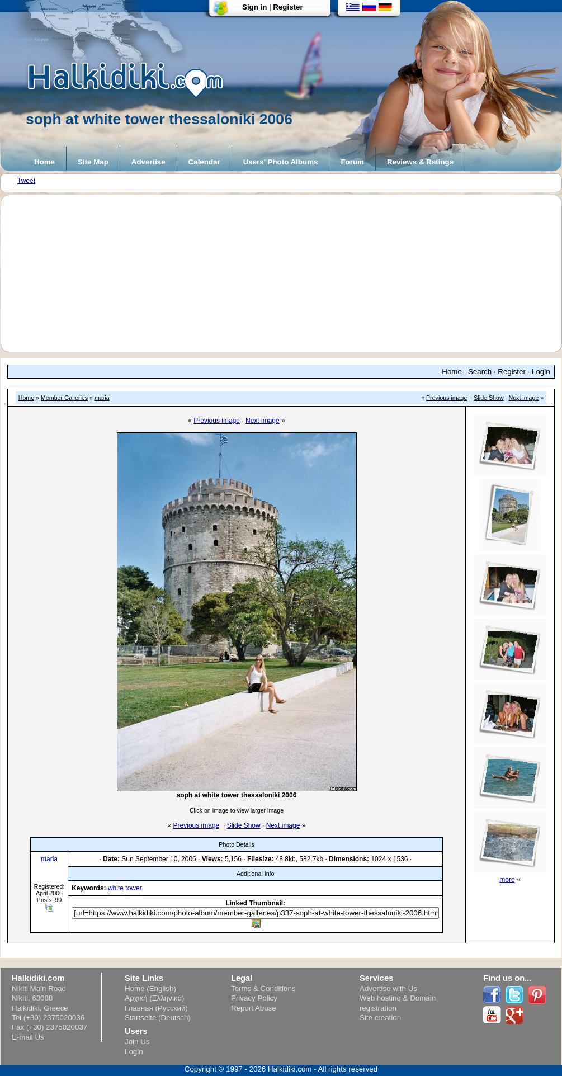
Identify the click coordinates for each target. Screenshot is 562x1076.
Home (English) (150, 988)
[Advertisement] (286, 273)
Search (480, 371)
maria (102, 397)
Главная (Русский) (156, 1008)
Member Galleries (64, 397)
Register (288, 7)
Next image (524, 397)
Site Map (93, 162)
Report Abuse (253, 1008)
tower (133, 888)
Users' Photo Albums (280, 162)
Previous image (446, 397)
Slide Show (488, 397)
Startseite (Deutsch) (158, 1017)
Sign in (254, 7)
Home (44, 162)
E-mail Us (28, 1037)
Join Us (137, 1041)
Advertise (148, 162)
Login (541, 371)
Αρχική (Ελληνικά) (155, 998)
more (506, 880)
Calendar (204, 162)
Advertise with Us (388, 988)
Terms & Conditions (263, 988)
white (116, 888)
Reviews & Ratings (420, 162)
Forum (352, 162)
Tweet (26, 181)
